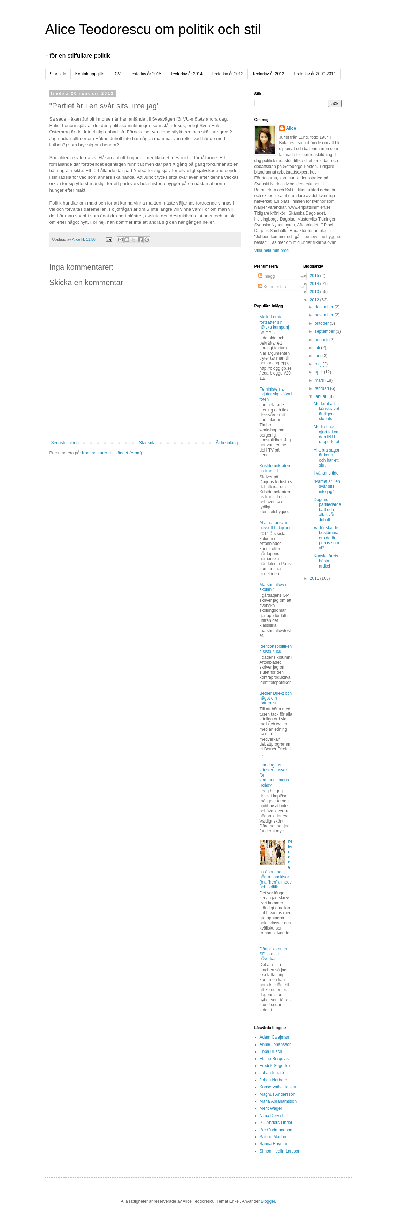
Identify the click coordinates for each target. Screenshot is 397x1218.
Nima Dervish (272, 1115)
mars (320, 380)
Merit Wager (271, 1108)
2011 (315, 578)
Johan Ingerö (272, 1072)
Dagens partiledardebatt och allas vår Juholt (327, 509)
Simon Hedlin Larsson (280, 1151)
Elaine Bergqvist (275, 1058)
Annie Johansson (276, 1044)
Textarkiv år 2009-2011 (314, 73)
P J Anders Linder (276, 1122)
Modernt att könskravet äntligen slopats (326, 411)
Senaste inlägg (65, 442)
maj (319, 364)
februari (322, 388)
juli (318, 347)
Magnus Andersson (278, 1094)
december (325, 306)
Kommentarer (273, 286)
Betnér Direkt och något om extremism (276, 698)
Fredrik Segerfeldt (276, 1065)
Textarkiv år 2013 (227, 73)
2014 (315, 283)
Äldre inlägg (227, 442)
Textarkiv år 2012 (268, 73)
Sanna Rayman (274, 1143)
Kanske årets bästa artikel (326, 561)
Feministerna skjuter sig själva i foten (276, 394)
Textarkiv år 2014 (186, 73)
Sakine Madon (273, 1136)
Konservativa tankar (278, 1087)
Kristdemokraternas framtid (275, 468)
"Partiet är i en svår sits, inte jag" (327, 486)
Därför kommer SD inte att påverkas (274, 954)
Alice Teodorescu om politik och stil (153, 29)
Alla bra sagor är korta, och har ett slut (326, 458)
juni (318, 355)
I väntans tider (327, 473)
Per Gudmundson (276, 1129)
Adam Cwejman (274, 1037)
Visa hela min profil (272, 250)
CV (118, 73)
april (319, 372)
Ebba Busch (271, 1051)
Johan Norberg (273, 1080)
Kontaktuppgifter (90, 73)
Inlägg (266, 276)
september (325, 331)
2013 (315, 291)
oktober (322, 323)
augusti (322, 339)
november (325, 315)
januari (321, 396)
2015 (315, 275)
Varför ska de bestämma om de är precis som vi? (326, 537)
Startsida (58, 73)
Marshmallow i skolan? (273, 587)
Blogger (268, 1201)
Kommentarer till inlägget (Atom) (112, 452)
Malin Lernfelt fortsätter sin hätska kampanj (274, 322)
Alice (291, 128)
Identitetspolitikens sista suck (276, 649)
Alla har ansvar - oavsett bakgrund (276, 525)
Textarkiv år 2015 (145, 73)
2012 (315, 300)
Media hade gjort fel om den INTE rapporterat (326, 434)
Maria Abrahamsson (278, 1101)
